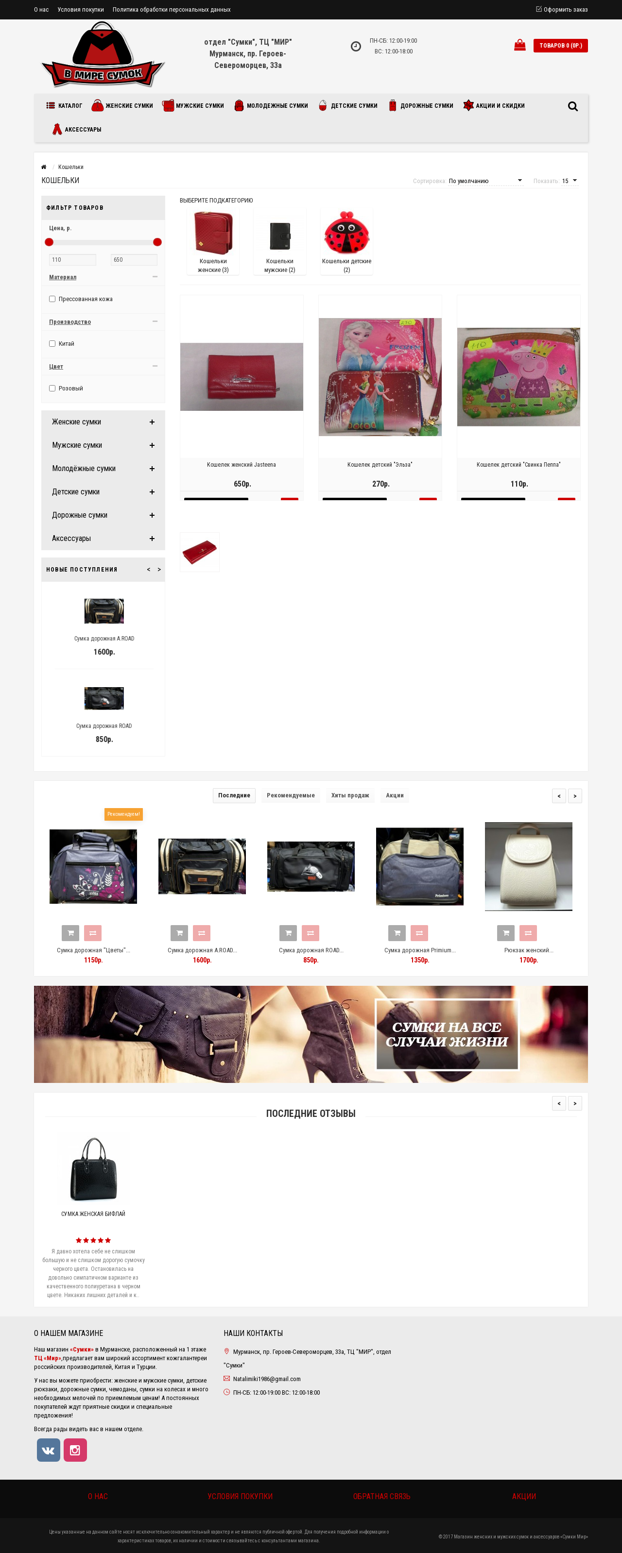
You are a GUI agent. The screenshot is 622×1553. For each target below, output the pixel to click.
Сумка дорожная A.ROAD (121, 638)
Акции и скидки (493, 105)
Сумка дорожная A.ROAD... (202, 950)
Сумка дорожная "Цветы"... (93, 950)
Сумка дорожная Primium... (420, 950)
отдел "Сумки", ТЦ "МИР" (248, 42)
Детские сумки (347, 105)
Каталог (66, 105)
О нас (41, 9)
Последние (234, 795)
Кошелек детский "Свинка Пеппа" (519, 474)
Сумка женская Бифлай (93, 1214)
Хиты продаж (350, 795)
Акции (395, 795)
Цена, (60, 228)
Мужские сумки (193, 105)
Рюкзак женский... (528, 950)
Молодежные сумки (270, 105)
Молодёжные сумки (84, 468)
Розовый (66, 388)
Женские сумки (122, 105)
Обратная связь (382, 1496)
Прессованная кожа (81, 299)
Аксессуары (76, 129)
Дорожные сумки (419, 105)
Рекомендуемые (291, 795)
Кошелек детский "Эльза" (380, 474)
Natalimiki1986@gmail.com (267, 1379)
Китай (61, 343)
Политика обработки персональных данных (172, 9)
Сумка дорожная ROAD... (311, 950)
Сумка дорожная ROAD (121, 726)
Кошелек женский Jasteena (241, 474)
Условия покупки (80, 9)
